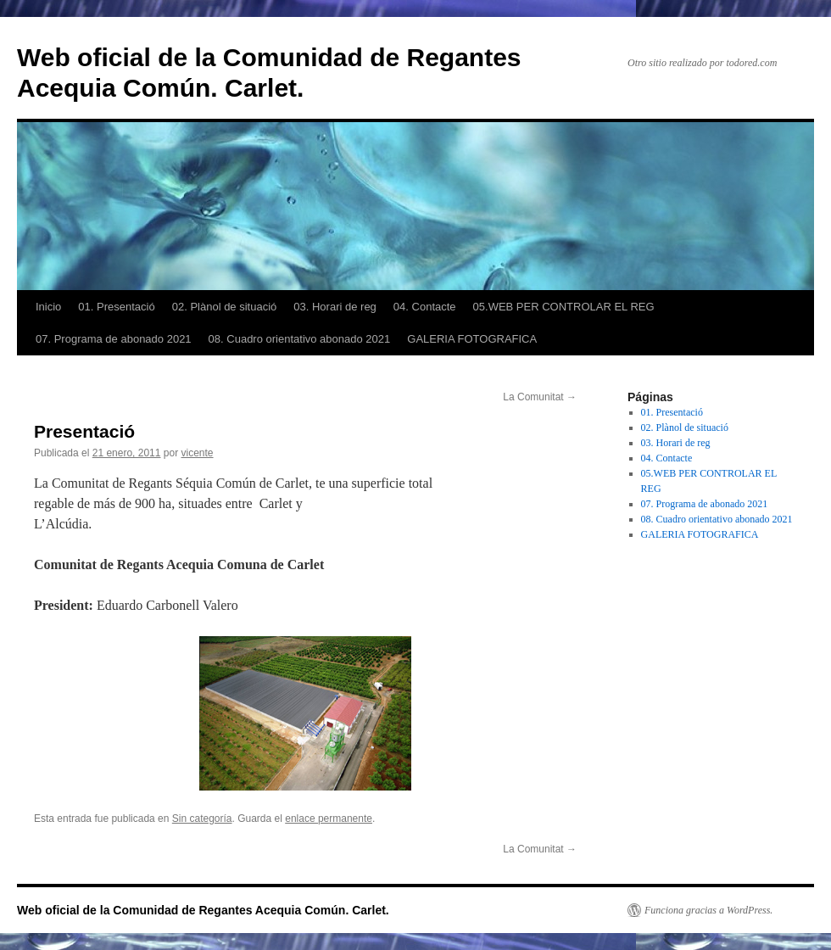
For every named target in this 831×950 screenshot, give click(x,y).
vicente (197, 453)
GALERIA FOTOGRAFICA (472, 338)
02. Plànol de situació (224, 306)
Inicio (48, 306)
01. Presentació (116, 306)
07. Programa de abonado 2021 (114, 338)
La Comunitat (540, 397)
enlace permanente (328, 818)
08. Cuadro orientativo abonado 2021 (300, 338)
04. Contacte (424, 306)
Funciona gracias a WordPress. (708, 910)
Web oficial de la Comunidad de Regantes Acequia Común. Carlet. (203, 910)
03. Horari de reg (334, 306)
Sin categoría (202, 818)
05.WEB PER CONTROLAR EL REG (564, 306)
